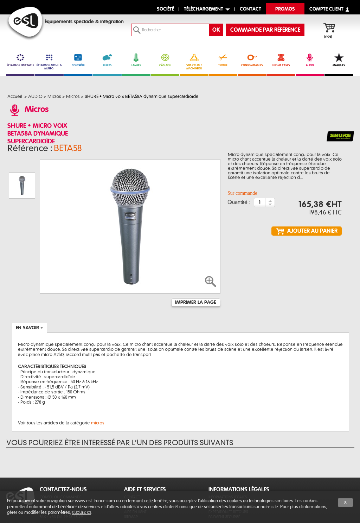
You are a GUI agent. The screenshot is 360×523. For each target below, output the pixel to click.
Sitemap (131, 481)
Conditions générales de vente (236, 466)
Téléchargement (203, 9)
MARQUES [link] (338, 60)
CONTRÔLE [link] (78, 60)
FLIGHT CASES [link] (280, 60)
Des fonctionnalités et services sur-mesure (156, 469)
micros (97, 387)
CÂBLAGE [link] (165, 60)
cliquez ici (81, 513)
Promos (285, 9)
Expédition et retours (228, 476)
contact (250, 9)
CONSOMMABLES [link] (252, 60)
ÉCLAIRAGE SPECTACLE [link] (20, 60)
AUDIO (310, 60)
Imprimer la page (195, 266)
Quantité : (238, 204)
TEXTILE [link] (223, 60)
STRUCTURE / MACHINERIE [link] (194, 61)
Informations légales (227, 461)
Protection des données (230, 471)
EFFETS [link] (107, 60)
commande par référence (265, 30)
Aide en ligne (135, 476)
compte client (326, 9)
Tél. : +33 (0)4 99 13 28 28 (61, 476)
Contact (132, 461)
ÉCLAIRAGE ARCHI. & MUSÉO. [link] (49, 61)
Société (165, 9)
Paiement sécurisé (224, 481)
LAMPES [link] (136, 60)
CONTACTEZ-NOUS (63, 454)
